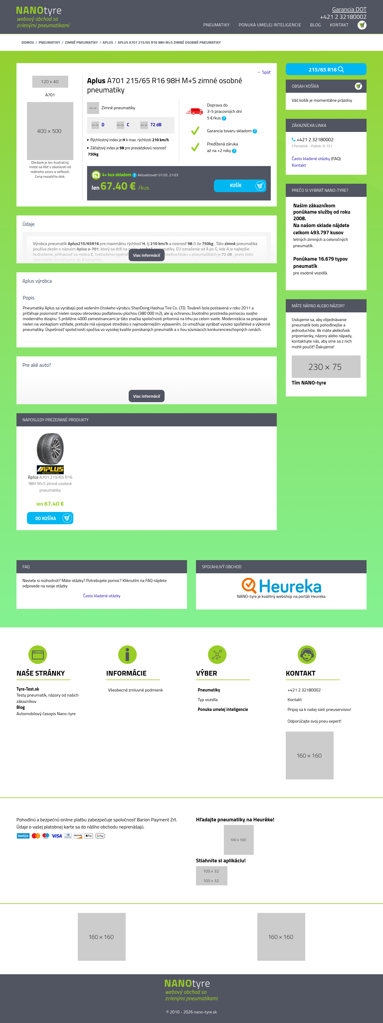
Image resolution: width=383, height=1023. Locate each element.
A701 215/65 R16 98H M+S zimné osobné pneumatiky (50, 483)
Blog (315, 25)
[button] (310, 755)
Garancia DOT (349, 9)
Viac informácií (146, 255)
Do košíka (45, 518)
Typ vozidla (208, 699)
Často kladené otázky (311, 158)
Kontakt (339, 25)
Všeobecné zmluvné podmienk (135, 690)
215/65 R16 (326, 70)
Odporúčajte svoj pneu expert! (314, 721)
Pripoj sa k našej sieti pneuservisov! (319, 709)
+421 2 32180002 (343, 16)
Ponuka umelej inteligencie (270, 25)
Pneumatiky (216, 25)
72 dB (151, 124)
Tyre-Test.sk (27, 689)
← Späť (264, 72)
